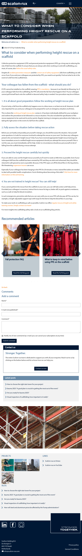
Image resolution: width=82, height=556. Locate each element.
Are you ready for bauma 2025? (18, 393)
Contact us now (41, 368)
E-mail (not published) (10, 310)
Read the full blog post (21, 273)
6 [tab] (47, 282)
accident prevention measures (20, 73)
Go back (4, 287)
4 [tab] (41, 282)
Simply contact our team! (22, 205)
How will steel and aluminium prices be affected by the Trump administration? (31, 508)
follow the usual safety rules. (26, 68)
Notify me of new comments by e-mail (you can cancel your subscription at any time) (34, 336)
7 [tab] (51, 282)
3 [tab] (38, 282)
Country (60, 3)
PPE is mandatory (43, 89)
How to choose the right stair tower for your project (25, 384)
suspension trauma (20, 165)
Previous (3, 253)
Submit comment (9, 341)
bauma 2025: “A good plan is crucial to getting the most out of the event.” (32, 388)
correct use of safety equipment (48, 73)
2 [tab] (35, 282)
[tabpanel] (21, 250)
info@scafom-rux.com (11, 551)
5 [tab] (44, 282)
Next (78, 253)
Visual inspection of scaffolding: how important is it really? (27, 397)
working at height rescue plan (24, 113)
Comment (5, 319)
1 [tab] (31, 282)
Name (4, 301)
